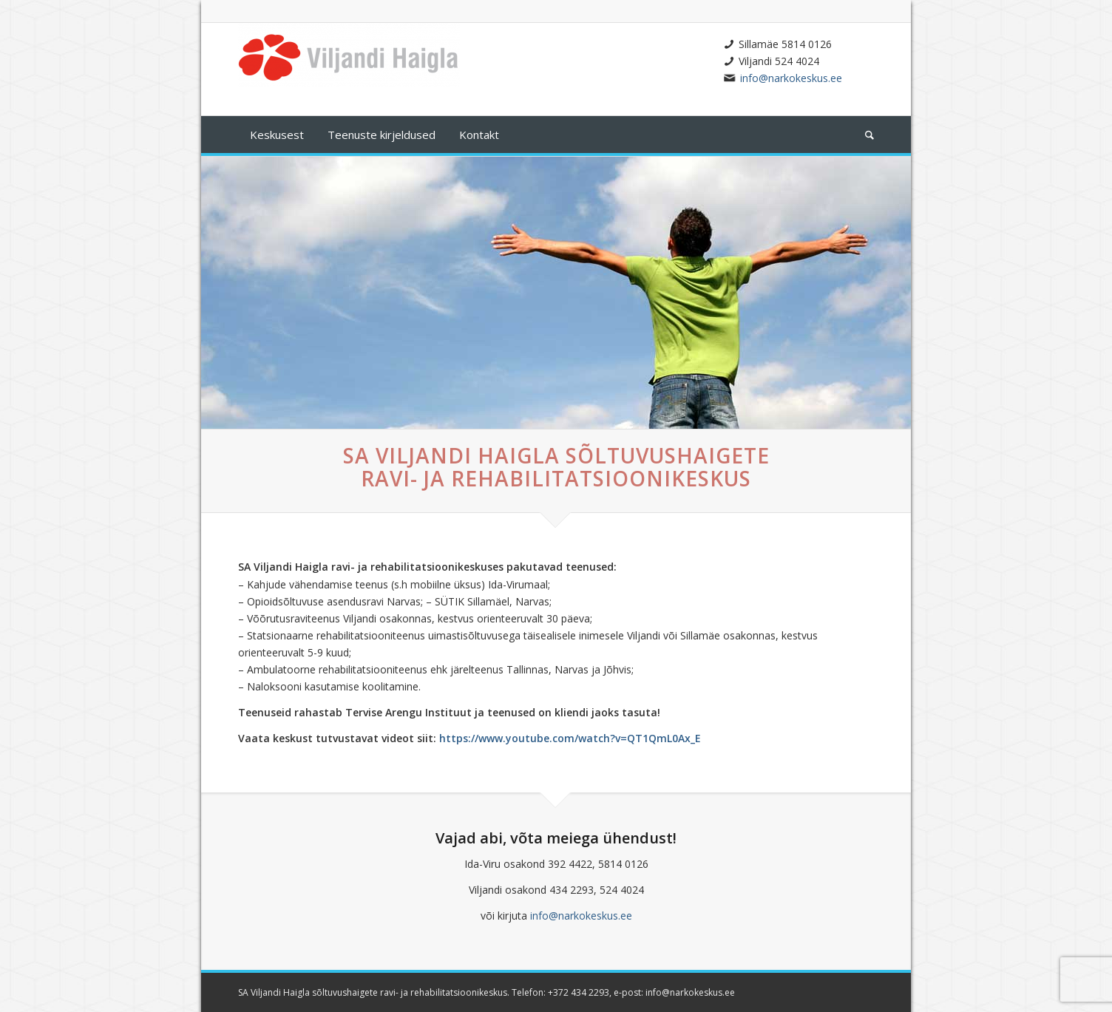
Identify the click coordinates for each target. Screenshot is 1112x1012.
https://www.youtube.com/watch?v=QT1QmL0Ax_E (570, 738)
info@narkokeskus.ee (791, 78)
